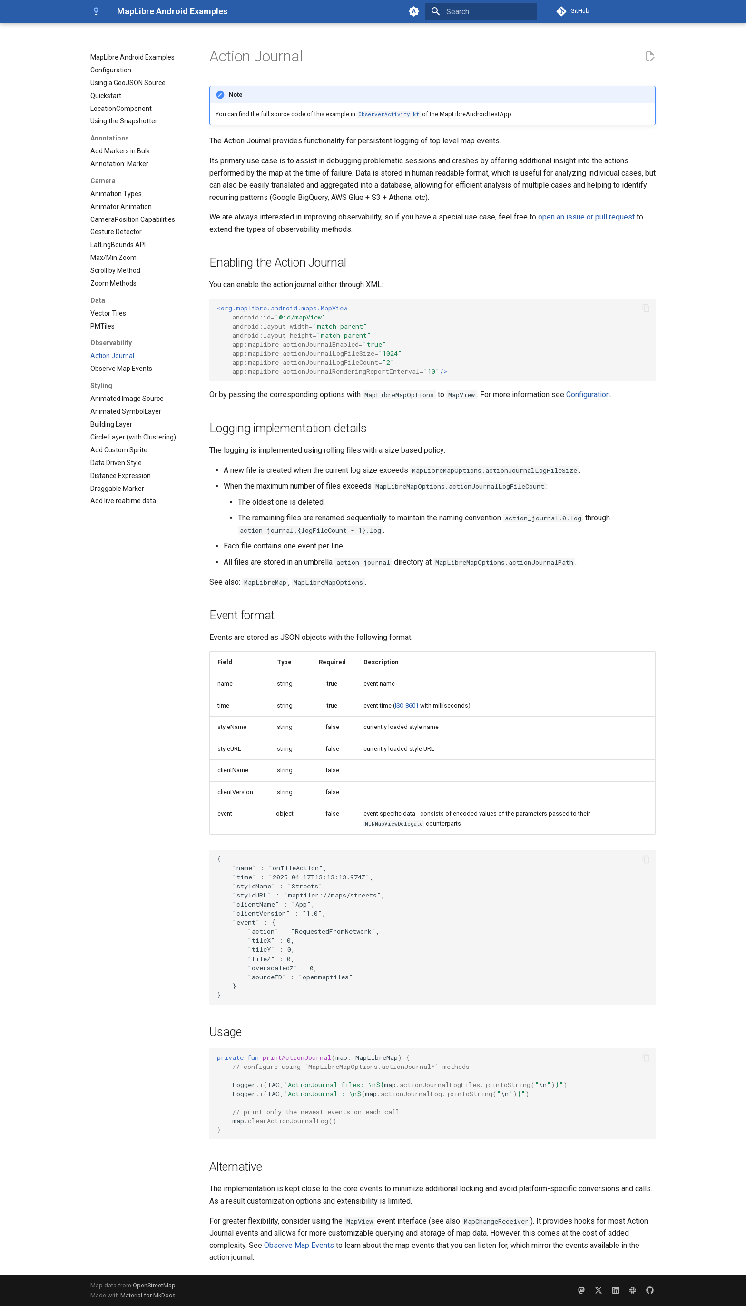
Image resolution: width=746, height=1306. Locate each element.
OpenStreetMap (154, 1285)
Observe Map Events (299, 1245)
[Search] (481, 11)
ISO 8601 (407, 705)
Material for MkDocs (148, 1295)
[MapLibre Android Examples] (96, 11)
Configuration (588, 394)
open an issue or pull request (586, 216)
